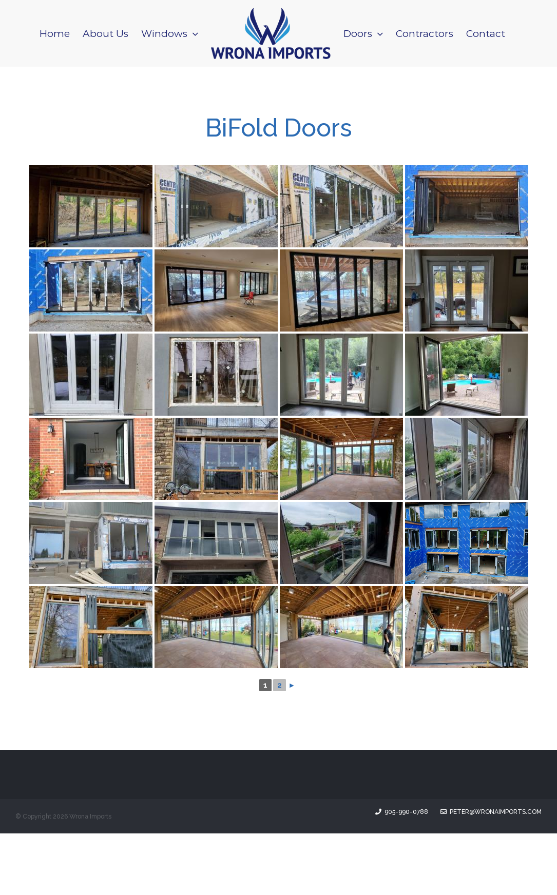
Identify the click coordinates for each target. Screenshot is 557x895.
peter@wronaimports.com (491, 873)
